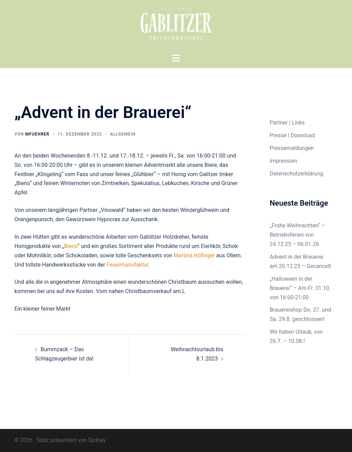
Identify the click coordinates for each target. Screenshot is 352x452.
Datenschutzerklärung (296, 173)
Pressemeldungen (292, 148)
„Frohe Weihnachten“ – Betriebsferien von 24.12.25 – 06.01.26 (298, 234)
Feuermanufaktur (127, 264)
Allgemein (122, 134)
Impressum (284, 161)
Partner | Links (287, 122)
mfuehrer (37, 134)
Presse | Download (292, 135)
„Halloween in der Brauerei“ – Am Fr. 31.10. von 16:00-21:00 (300, 288)
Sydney (97, 440)
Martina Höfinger (194, 255)
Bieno (70, 246)
